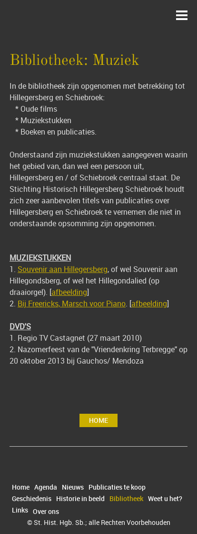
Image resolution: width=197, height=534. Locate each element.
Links (20, 510)
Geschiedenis (31, 498)
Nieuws (73, 487)
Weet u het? (165, 498)
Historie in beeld (80, 498)
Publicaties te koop (117, 487)
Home (98, 420)
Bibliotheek (126, 498)
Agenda (45, 487)
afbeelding (69, 292)
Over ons (46, 511)
